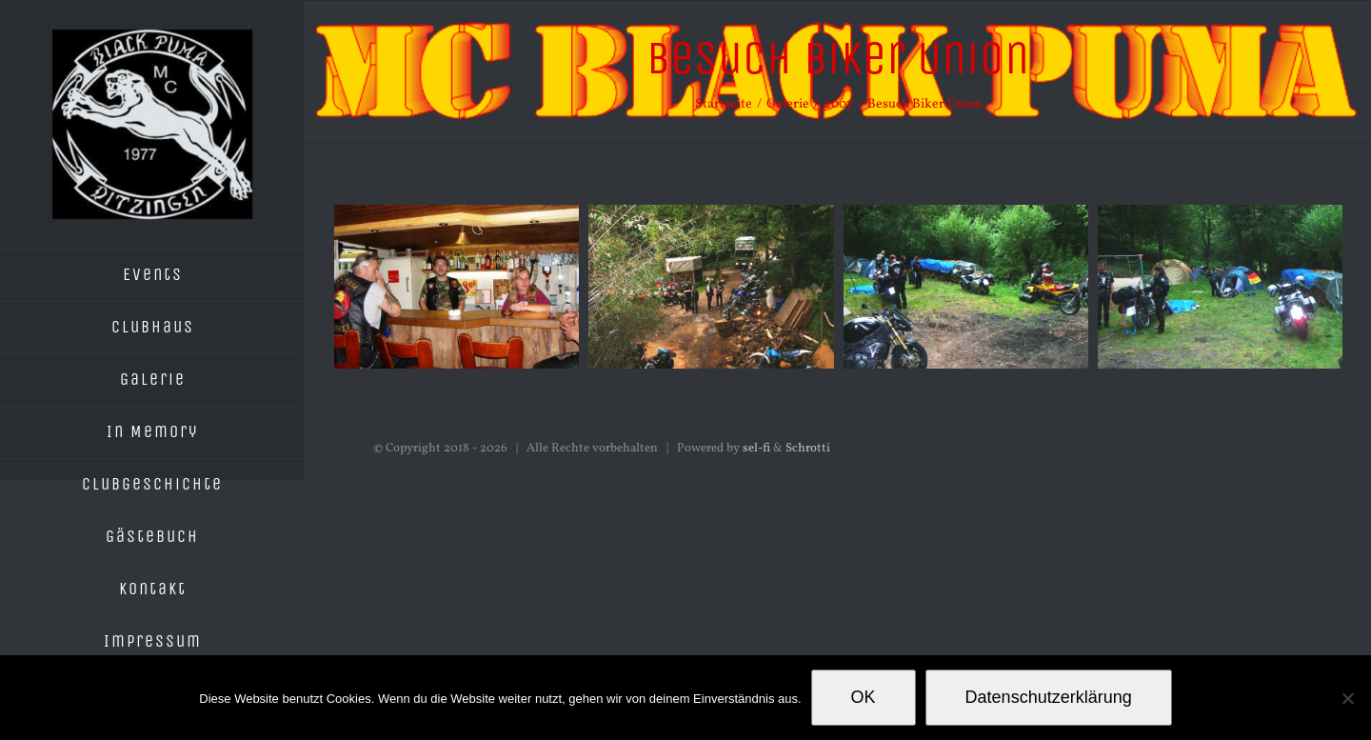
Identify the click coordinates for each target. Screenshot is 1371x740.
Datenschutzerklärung (1048, 697)
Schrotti (807, 448)
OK (863, 697)
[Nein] (1347, 698)
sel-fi (756, 448)
